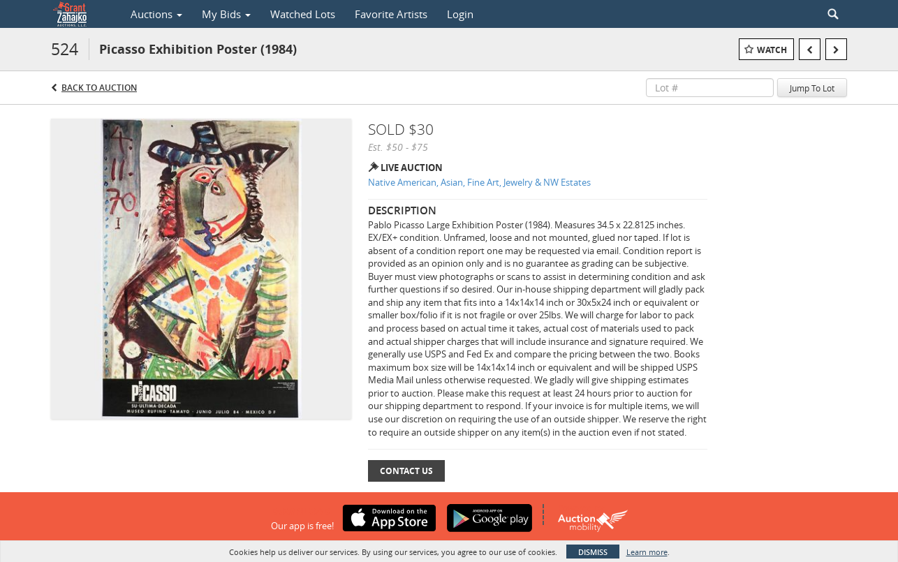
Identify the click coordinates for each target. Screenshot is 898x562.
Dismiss (593, 552)
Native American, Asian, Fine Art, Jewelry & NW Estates (479, 182)
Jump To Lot (812, 88)
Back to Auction (99, 88)
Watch (772, 50)
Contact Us (406, 471)
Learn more (647, 552)
